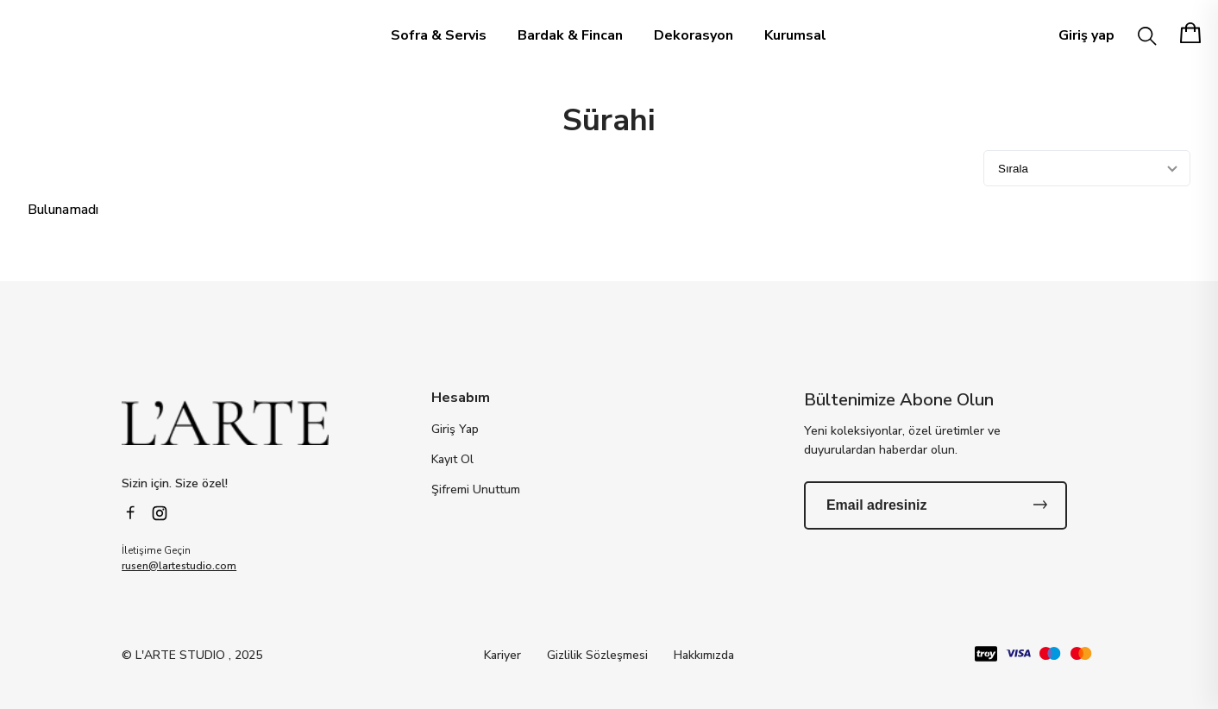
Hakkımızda (704, 655)
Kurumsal (795, 35)
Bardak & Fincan (570, 35)
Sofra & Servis (439, 35)
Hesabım (460, 397)
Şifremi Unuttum (475, 490)
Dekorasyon (693, 35)
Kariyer (502, 655)
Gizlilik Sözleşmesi (597, 655)
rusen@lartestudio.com (179, 566)
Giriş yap (1086, 35)
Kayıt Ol (452, 459)
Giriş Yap (455, 429)
